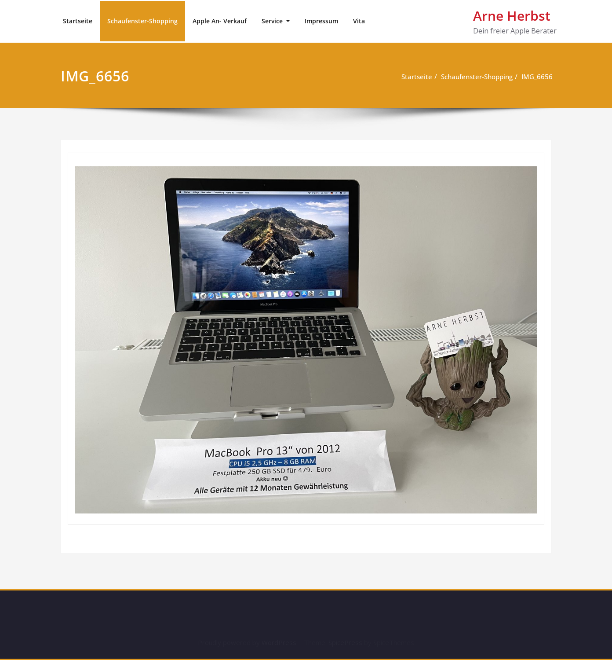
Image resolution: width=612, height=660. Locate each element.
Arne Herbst (511, 16)
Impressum (321, 21)
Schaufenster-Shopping (142, 21)
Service (273, 21)
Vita (359, 21)
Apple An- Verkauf (220, 21)
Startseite (77, 21)
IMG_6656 (538, 76)
